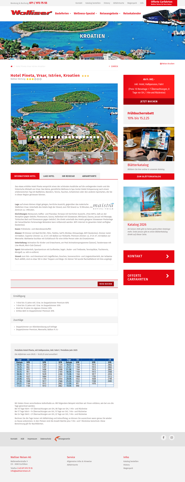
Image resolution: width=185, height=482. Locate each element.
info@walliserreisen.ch (20, 471)
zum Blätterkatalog (149, 176)
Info (141, 3)
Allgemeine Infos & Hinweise (79, 461)
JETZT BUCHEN (149, 101)
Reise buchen (106, 284)
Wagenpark (132, 3)
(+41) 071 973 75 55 (24, 468)
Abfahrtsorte (118, 3)
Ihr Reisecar (68, 176)
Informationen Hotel (25, 176)
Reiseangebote (110, 13)
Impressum (32, 439)
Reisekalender (132, 13)
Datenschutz (45, 439)
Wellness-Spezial (85, 13)
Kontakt (79, 3)
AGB (22, 439)
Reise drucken (167, 64)
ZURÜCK (113, 66)
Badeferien (63, 13)
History (107, 3)
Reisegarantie (62, 439)
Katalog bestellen (92, 3)
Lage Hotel (48, 176)
